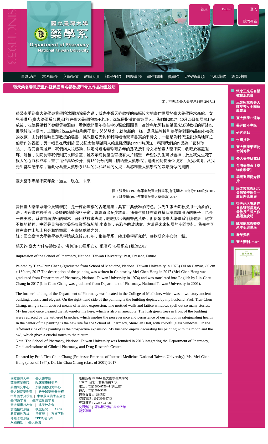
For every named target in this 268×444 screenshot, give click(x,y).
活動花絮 (218, 76)
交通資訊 (85, 407)
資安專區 (85, 411)
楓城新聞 (41, 409)
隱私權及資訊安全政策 (110, 407)
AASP (58, 409)
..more (254, 242)
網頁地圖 (239, 76)
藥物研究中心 (20, 387)
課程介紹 (113, 76)
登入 (253, 9)
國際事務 (134, 76)
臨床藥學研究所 (46, 383)
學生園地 (155, 76)
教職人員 (92, 76)
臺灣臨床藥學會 (43, 400)
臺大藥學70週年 (248, 118)
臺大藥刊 (243, 242)
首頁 (204, 9)
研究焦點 (243, 132)
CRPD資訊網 (43, 418)
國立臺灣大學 (20, 378)
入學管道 (71, 76)
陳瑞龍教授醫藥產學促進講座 (248, 225)
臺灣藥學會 (18, 400)
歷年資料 (243, 235)
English (227, 9)
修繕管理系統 (20, 418)
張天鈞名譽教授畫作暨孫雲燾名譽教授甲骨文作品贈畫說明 (248, 210)
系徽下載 (57, 414)
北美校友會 (46, 405)
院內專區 (250, 21)
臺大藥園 (34, 422)
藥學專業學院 (20, 383)
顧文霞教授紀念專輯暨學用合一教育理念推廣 (248, 192)
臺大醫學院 (43, 378)
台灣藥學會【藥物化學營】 (248, 168)
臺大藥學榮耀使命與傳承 (248, 149)
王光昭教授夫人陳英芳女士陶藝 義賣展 (248, 106)
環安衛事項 (195, 76)
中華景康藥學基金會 (51, 396)
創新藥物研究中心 (48, 387)
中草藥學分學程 (22, 396)
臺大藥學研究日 (248, 158)
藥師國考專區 (246, 125)
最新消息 (29, 76)
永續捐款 (243, 140)
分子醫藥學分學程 (51, 391)
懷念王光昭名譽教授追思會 (248, 93)
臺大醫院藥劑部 (22, 391)
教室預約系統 (20, 414)
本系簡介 (50, 76)
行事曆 (40, 414)
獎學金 (174, 76)
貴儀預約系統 (20, 409)
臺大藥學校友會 (22, 405)
